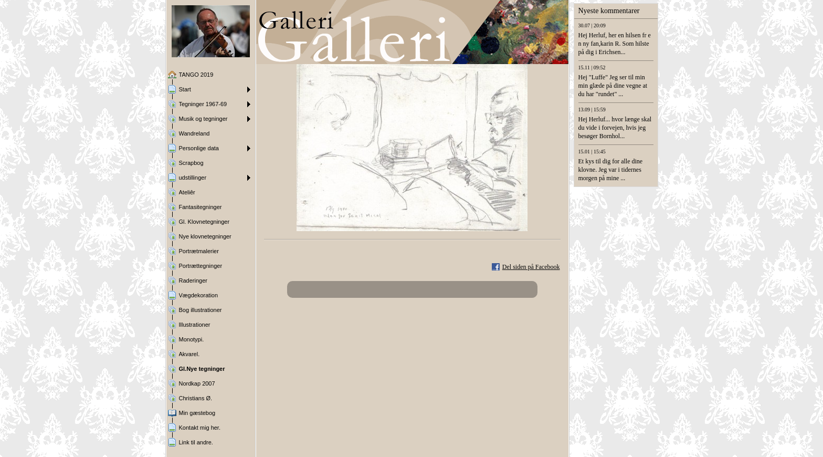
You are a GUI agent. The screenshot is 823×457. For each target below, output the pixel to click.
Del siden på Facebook (531, 267)
